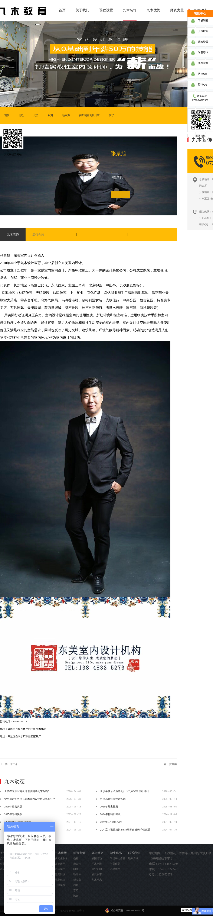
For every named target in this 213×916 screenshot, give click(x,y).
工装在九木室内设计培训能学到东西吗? (26, 791)
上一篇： (9, 764)
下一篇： (168, 764)
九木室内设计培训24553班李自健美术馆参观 (125, 829)
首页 (62, 10)
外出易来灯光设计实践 (113, 798)
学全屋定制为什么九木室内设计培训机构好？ (29, 798)
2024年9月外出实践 (111, 821)
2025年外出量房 (109, 806)
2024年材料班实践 (110, 814)
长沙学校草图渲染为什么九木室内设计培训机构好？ (129, 791)
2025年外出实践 (13, 806)
